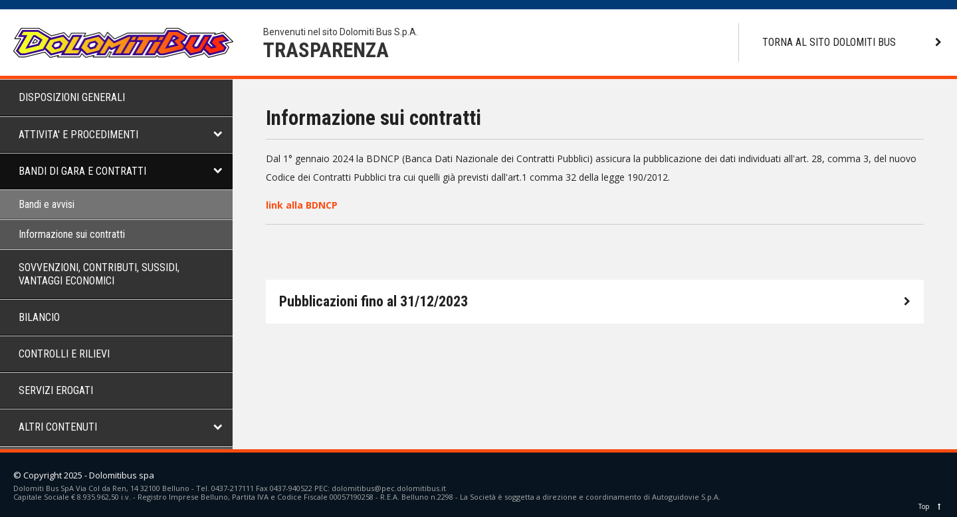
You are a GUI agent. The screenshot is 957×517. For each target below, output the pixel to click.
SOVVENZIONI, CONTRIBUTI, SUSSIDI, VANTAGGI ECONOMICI (99, 273)
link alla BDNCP (302, 205)
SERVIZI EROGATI (56, 390)
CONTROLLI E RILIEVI (64, 354)
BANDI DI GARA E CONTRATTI (82, 171)
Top (931, 506)
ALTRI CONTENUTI (58, 427)
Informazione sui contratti (72, 234)
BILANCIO (39, 317)
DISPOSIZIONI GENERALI (72, 97)
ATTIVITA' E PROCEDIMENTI (78, 134)
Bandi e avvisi (46, 204)
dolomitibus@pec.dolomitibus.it (389, 488)
